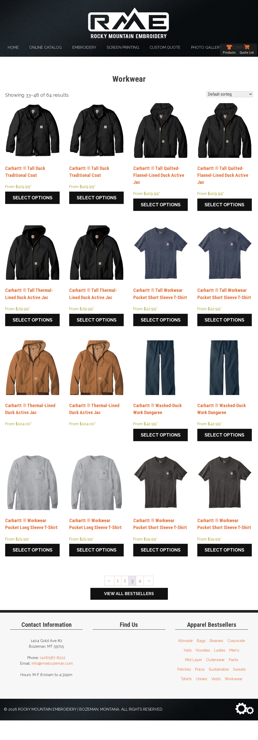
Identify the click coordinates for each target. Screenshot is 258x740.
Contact (241, 47)
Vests (216, 698)
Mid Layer (193, 679)
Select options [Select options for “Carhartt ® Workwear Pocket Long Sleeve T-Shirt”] (32, 562)
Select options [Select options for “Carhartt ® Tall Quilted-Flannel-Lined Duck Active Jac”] (160, 206)
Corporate (236, 660)
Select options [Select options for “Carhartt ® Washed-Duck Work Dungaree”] (160, 446)
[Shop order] (230, 94)
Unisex (201, 698)
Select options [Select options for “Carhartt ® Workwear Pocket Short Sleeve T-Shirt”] (160, 569)
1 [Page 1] (117, 600)
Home (13, 47)
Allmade (185, 660)
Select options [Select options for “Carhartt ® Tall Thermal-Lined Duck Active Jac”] (32, 322)
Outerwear (215, 679)
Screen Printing (123, 47)
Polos (200, 689)
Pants (233, 679)
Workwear (234, 698)
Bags (201, 660)
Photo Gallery (206, 47)
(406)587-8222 (52, 677)
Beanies (216, 660)
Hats (188, 670)
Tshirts (186, 698)
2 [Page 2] (124, 600)
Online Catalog (45, 47)
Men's (234, 670)
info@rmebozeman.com (52, 683)
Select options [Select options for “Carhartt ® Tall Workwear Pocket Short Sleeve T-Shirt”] (160, 329)
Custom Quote (165, 47)
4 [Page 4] (140, 600)
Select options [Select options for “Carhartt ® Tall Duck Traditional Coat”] (32, 199)
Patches (184, 689)
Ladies (219, 670)
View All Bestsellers (129, 613)
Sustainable (219, 689)
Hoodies (203, 670)
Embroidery (84, 47)
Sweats (239, 689)
